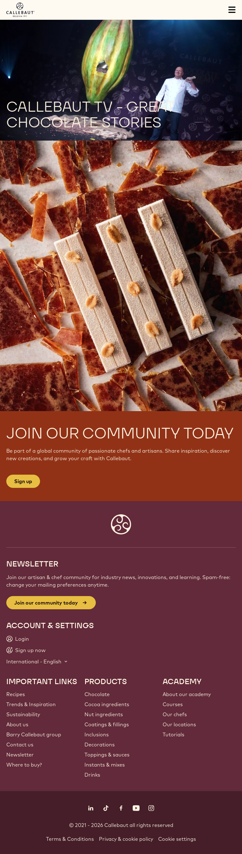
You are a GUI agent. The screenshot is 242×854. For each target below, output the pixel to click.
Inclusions (96, 734)
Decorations (99, 744)
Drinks (92, 775)
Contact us (19, 744)
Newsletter (20, 754)
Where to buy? (24, 765)
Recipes (15, 694)
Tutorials (173, 734)
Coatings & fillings (106, 724)
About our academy (187, 694)
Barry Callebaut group (33, 734)
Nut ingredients (103, 714)
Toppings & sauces (107, 754)
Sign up (23, 481)
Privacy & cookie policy (126, 839)
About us (17, 724)
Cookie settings (177, 839)
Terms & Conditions (70, 839)
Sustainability (23, 714)
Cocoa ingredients (106, 704)
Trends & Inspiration (31, 704)
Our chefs (175, 714)
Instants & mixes (104, 765)
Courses (173, 704)
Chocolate (97, 694)
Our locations (179, 724)
